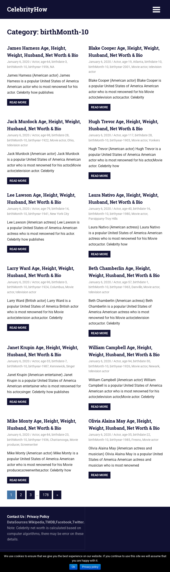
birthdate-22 (141, 434)
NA (52, 67)
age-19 (127, 61)
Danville (136, 287)
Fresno (136, 439)
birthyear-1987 (38, 366)
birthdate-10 (153, 61)
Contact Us (15, 517)
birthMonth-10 (17, 67)
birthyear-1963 (120, 287)
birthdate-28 (60, 135)
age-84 (45, 434)
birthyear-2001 (120, 67)
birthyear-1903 (120, 140)
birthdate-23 (60, 434)
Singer (70, 366)
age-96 (45, 282)
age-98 (45, 135)
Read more (18, 102)
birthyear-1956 (38, 67)
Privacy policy (90, 566)
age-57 (127, 282)
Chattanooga (59, 439)
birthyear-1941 (38, 214)
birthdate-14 (60, 208)
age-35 (127, 434)
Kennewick (57, 366)
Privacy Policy (38, 517)
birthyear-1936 (38, 439)
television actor (17, 145)
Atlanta (138, 61)
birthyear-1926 (120, 366)
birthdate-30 (141, 361)
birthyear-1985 (120, 439)
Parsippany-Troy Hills (103, 218)
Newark (154, 366)
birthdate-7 (59, 361)
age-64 (45, 61)
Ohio (70, 140)
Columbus (57, 287)
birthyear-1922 (38, 140)
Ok (73, 566)
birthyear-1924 (38, 287)
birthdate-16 (141, 208)
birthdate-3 (59, 61)
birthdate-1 (140, 282)
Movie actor (139, 67)
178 (46, 495)
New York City (59, 214)
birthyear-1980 (120, 214)
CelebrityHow (27, 9)
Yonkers (154, 140)
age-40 (127, 208)
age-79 (45, 208)
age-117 (127, 135)
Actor (35, 61)
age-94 (127, 361)
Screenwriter (29, 444)
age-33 (45, 361)
